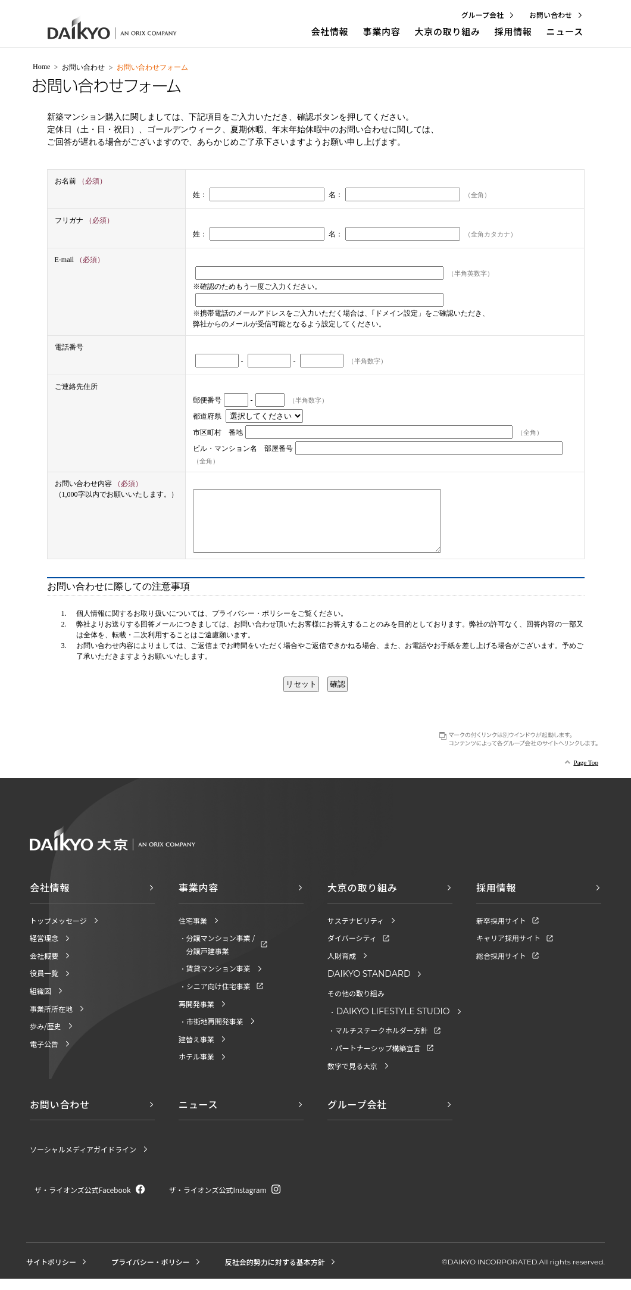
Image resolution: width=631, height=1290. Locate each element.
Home (41, 67)
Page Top (585, 774)
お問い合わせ (83, 67)
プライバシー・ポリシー (251, 626)
